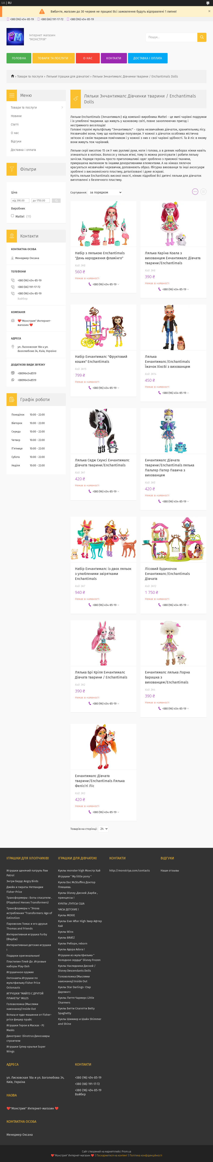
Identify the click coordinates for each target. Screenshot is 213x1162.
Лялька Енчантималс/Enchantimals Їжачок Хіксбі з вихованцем (167, 362)
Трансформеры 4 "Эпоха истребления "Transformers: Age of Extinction (29, 913)
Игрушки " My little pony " (75, 876)
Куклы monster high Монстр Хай (79, 870)
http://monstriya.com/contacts (129, 870)
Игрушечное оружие (20, 972)
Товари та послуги (53, 58)
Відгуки (16, 141)
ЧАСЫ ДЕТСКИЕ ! (68, 909)
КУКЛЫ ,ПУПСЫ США (71, 903)
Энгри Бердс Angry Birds (22, 881)
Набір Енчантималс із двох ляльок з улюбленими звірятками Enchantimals (103, 574)
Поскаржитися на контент (112, 1155)
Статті (15, 124)
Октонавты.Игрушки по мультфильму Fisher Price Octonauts (23, 982)
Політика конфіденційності (146, 1155)
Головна (19, 58)
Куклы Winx (65, 931)
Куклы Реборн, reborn (72, 943)
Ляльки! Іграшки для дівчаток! (67, 76)
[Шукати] (201, 37)
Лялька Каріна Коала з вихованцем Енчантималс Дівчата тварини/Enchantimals (173, 258)
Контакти (113, 58)
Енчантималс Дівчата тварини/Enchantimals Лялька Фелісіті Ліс (100, 781)
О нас (87, 58)
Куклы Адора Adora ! (71, 949)
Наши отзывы (170, 870)
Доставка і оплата (147, 58)
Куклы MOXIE (66, 915)
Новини (16, 116)
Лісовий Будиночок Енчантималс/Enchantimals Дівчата (167, 574)
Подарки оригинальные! (23, 955)
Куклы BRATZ (66, 937)
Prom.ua (126, 1151)
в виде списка (203, 192)
